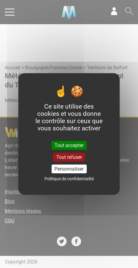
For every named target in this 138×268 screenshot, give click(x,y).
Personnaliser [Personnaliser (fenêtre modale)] (69, 169)
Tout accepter (69, 145)
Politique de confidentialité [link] (69, 178)
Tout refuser (69, 157)
